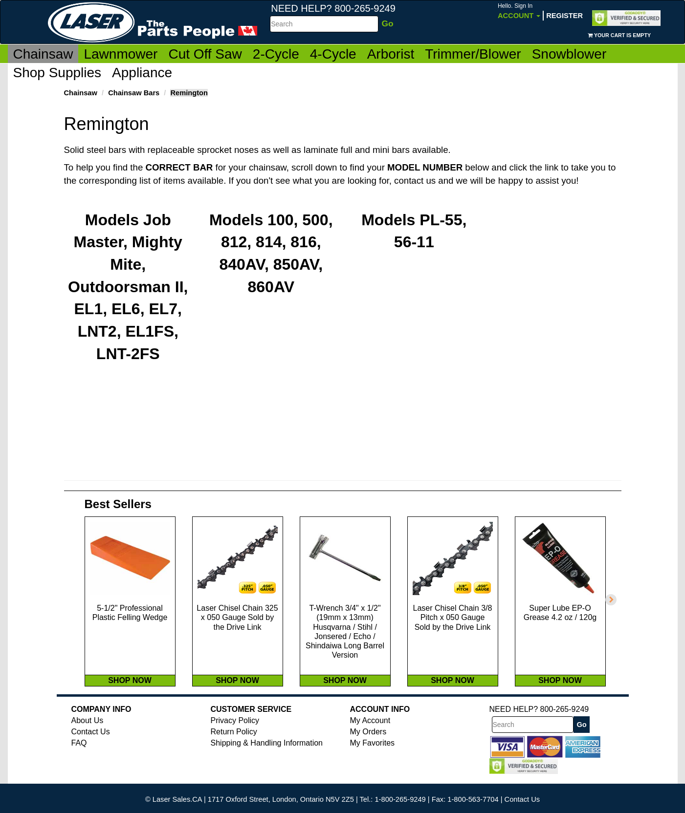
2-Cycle (276, 54)
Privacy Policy (235, 730)
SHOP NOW (130, 689)
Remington (189, 93)
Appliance (142, 72)
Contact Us (90, 741)
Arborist (390, 54)
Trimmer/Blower (473, 54)
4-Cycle (333, 54)
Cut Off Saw (205, 54)
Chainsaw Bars (133, 93)
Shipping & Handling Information (267, 753)
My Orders (368, 741)
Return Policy (234, 741)
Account (519, 11)
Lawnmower (120, 54)
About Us (87, 730)
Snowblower (569, 54)
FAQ (79, 753)
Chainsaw (43, 54)
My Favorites (372, 753)
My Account (370, 730)
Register (564, 16)
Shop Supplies (57, 72)
